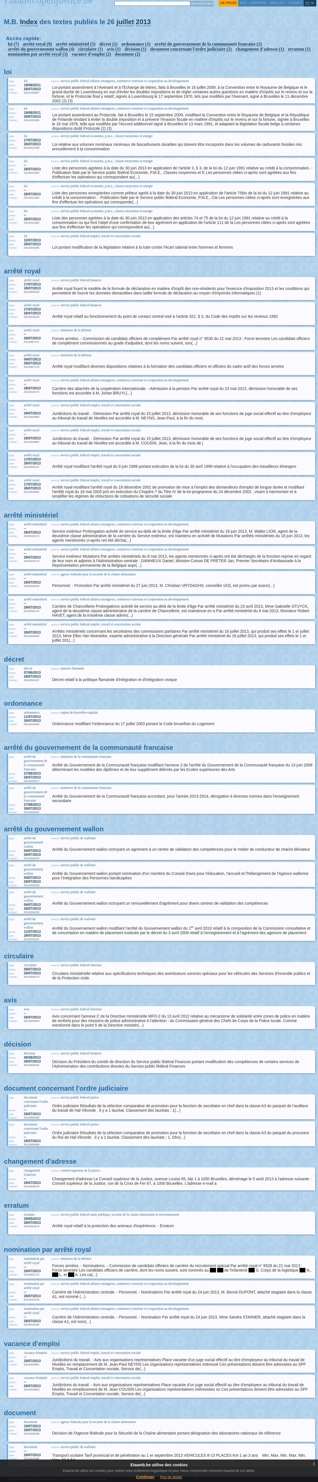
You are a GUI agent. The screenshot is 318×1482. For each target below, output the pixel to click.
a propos (258, 2)
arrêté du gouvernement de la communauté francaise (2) (208, 44)
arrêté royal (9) (37, 44)
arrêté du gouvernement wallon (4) (41, 49)
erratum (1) (299, 49)
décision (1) (135, 49)
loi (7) (13, 44)
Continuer (145, 1477)
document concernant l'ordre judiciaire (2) (191, 49)
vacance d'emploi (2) (91, 54)
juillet (125, 22)
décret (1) (108, 44)
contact (295, 2)
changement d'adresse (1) (260, 49)
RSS (243, 2)
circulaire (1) (90, 49)
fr (307, 2)
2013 (143, 22)
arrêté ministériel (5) (75, 44)
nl (313, 2)
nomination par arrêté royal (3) (38, 54)
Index (29, 22)
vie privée (228, 2)
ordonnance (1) (135, 44)
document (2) (127, 54)
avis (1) (113, 49)
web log (277, 2)
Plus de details (171, 1477)
